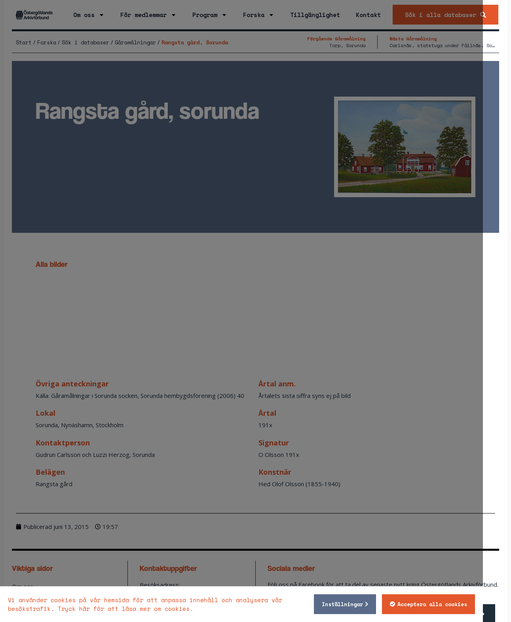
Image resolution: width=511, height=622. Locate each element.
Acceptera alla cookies (460, 604)
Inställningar (370, 604)
